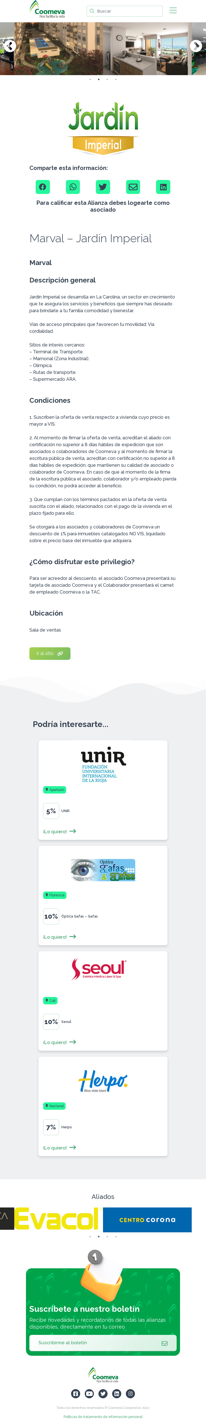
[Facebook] (43, 187)
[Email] (133, 187)
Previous (10, 46)
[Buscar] (125, 11)
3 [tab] (107, 79)
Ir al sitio (50, 653)
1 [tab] (90, 79)
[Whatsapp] (73, 187)
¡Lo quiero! (59, 831)
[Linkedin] (163, 187)
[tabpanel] (147, 46)
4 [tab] (116, 79)
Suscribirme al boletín (103, 1343)
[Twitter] (103, 187)
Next (196, 46)
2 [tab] (99, 79)
